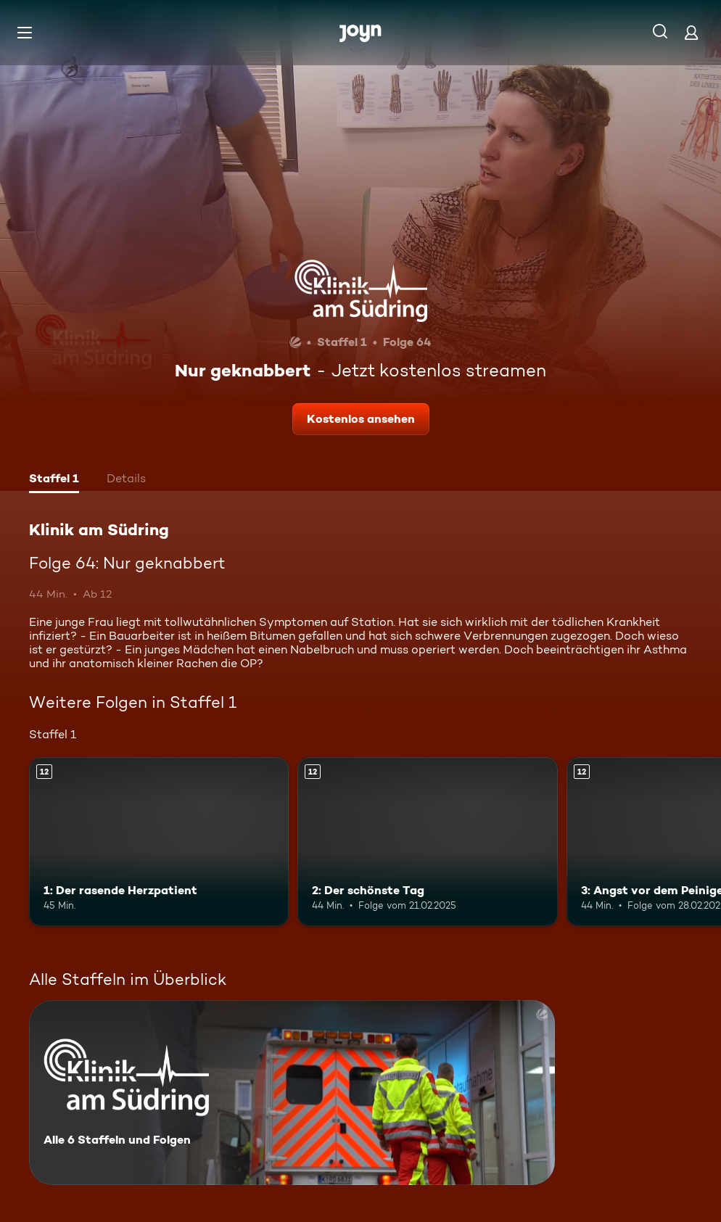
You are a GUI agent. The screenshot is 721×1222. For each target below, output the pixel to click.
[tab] (54, 480)
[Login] (691, 32)
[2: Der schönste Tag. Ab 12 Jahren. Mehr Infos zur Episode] (427, 841)
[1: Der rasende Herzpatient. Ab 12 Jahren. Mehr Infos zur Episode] (159, 841)
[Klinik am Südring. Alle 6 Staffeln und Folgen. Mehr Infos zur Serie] (292, 1092)
